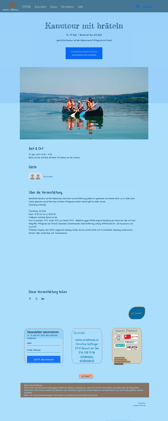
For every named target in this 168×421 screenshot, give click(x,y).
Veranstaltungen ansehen (84, 54)
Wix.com (143, 405)
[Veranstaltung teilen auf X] (36, 299)
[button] (53, 7)
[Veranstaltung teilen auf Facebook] (30, 299)
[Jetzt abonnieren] (43, 359)
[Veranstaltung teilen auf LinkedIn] (43, 299)
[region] (137, 313)
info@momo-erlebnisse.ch (87, 358)
